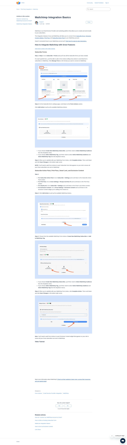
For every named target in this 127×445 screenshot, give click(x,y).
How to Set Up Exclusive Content (44, 426)
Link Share (38, 429)
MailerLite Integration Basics (42, 423)
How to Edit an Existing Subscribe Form (45, 420)
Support (41, 22)
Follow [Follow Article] (89, 22)
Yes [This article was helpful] (59, 405)
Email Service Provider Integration (52, 393)
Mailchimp (35, 9)
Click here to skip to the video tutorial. (45, 48)
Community (90, 2)
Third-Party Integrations (26, 9)
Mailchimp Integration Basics (24, 24)
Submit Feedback (99, 2)
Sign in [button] (107, 2)
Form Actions (38, 393)
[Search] (98, 9)
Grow (18, 9)
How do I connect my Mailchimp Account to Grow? (24, 19)
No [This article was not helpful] (67, 405)
